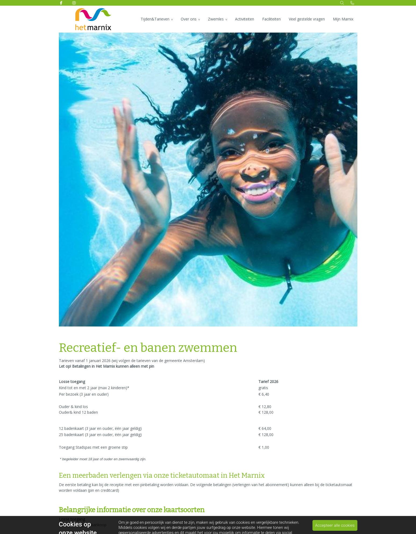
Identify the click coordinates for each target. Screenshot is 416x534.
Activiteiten (244, 19)
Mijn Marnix (343, 19)
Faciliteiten (271, 19)
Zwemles (216, 19)
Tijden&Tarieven (155, 19)
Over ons (189, 19)
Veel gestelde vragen (307, 19)
